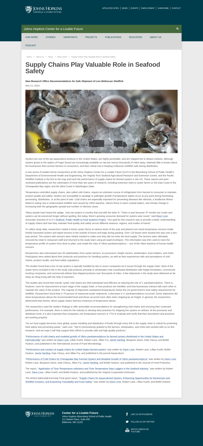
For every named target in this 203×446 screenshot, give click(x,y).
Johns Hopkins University (39, 414)
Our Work (31, 37)
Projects (91, 37)
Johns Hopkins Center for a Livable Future (53, 29)
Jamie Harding (117, 340)
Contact (176, 8)
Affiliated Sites (110, 8)
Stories (51, 37)
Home (29, 57)
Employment (148, 8)
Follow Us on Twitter (142, 422)
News (125, 8)
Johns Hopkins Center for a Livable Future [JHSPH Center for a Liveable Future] (43, 9)
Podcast (30, 45)
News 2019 (62, 57)
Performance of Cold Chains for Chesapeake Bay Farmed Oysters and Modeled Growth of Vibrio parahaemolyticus (86, 359)
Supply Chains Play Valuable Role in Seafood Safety (93, 57)
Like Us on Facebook (142, 414)
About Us (155, 37)
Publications (113, 37)
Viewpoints (70, 37)
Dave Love (162, 216)
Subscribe (163, 8)
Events (134, 8)
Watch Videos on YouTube (140, 430)
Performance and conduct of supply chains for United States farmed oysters (66, 349)
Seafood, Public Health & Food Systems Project (81, 219)
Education (135, 37)
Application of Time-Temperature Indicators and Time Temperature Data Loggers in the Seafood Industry (93, 368)
